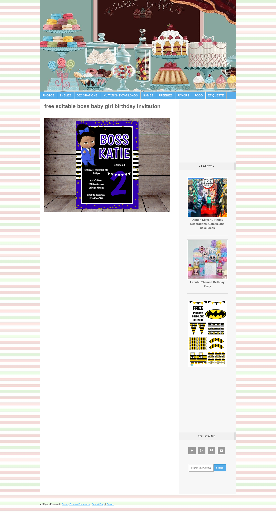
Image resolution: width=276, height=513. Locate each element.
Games (148, 95)
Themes (65, 95)
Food (198, 95)
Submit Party (98, 504)
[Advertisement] (207, 129)
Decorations (87, 95)
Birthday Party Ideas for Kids (138, 46)
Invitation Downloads (120, 95)
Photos (48, 95)
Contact (110, 504)
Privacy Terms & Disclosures (76, 504)
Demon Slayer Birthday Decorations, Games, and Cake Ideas (207, 224)
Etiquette (216, 95)
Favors (183, 95)
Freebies (166, 95)
